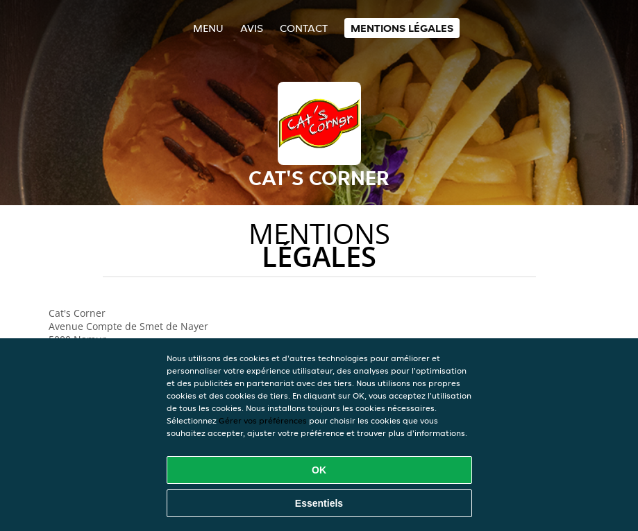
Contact (304, 28)
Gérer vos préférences (263, 420)
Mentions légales (402, 28)
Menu (208, 28)
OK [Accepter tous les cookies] (319, 470)
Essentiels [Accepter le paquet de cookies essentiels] (319, 503)
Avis (251, 28)
